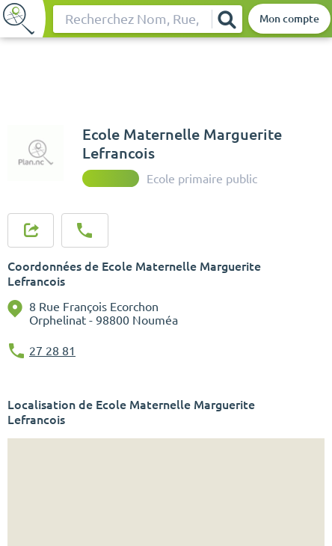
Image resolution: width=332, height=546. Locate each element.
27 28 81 (52, 351)
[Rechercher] (226, 19)
